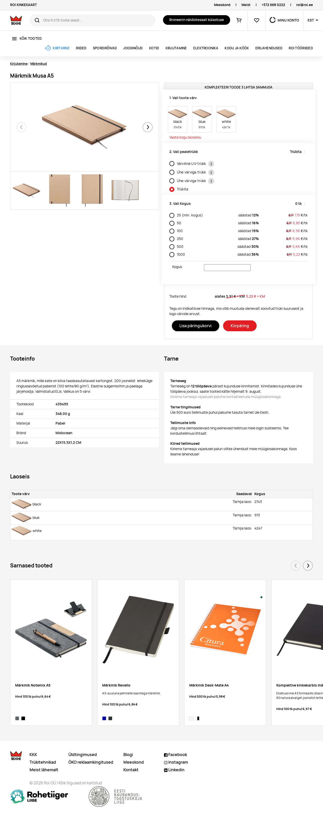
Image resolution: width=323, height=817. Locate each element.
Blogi (128, 754)
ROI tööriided (301, 48)
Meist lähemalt (44, 769)
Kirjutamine (176, 48)
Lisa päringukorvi (195, 325)
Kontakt (131, 769)
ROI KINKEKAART (23, 5)
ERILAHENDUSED (268, 48)
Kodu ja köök (237, 48)
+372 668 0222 (273, 5)
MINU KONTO (288, 20)
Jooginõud (133, 48)
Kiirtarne (61, 48)
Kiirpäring (240, 325)
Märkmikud (38, 64)
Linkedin (174, 769)
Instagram (176, 762)
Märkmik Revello (116, 685)
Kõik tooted (31, 38)
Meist (246, 5)
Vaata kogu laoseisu (185, 137)
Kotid (154, 48)
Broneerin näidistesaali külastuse (196, 19)
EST (311, 20)
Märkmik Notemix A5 (32, 685)
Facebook (175, 754)
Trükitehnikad (43, 762)
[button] (148, 127)
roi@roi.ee (304, 5)
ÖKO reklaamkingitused (90, 762)
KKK (33, 754)
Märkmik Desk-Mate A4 (209, 685)
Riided (81, 48)
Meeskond (222, 5)
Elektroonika (205, 48)
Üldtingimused (82, 754)
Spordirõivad (105, 48)
